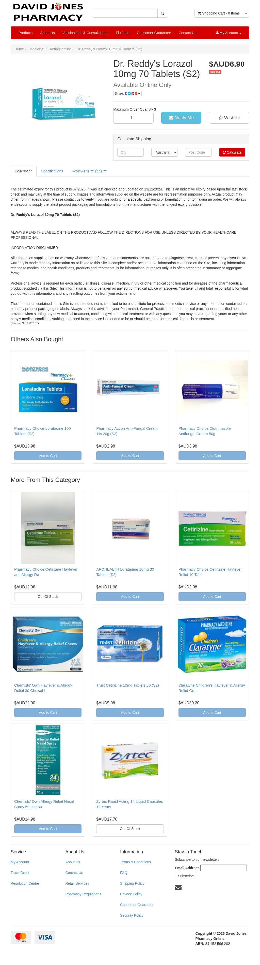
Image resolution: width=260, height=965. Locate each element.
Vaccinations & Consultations (85, 33)
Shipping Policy (132, 883)
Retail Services (77, 883)
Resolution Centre (25, 883)
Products (25, 33)
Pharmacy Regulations (83, 894)
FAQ (123, 873)
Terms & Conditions (135, 862)
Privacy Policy (131, 894)
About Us (47, 33)
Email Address (187, 868)
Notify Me (181, 117)
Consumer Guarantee (154, 33)
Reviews (89, 171)
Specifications (52, 171)
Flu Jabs (122, 33)
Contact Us (187, 33)
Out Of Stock (48, 597)
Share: (127, 93)
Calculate (232, 152)
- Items (219, 13)
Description (23, 171)
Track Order (20, 873)
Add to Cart (48, 456)
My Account (20, 862)
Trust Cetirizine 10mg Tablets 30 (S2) (127, 685)
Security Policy (131, 915)
